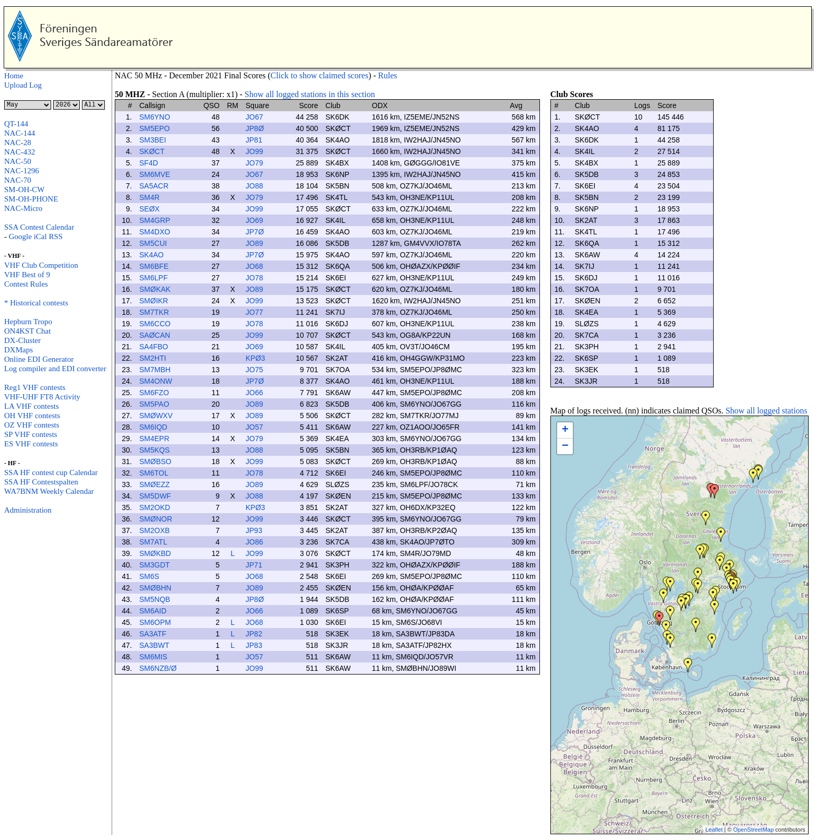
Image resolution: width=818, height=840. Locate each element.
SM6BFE (154, 266)
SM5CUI (153, 243)
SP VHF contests (30, 434)
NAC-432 (19, 152)
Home (13, 76)
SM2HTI (152, 358)
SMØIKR (153, 301)
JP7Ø (255, 232)
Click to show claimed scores (320, 75)
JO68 (254, 266)
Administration (28, 510)
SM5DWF (155, 496)
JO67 (254, 117)
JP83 (254, 645)
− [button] (565, 446)
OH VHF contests (32, 415)
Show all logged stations (767, 410)
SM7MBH (155, 369)
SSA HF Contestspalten (41, 482)
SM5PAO (154, 404)
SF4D (148, 163)
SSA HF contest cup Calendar (51, 472)
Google (20, 236)
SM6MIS (153, 657)
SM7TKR (154, 312)
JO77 (254, 312)
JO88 (254, 186)
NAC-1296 (21, 171)
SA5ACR (154, 186)
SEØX (149, 209)
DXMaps (18, 350)
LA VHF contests (31, 406)
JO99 (254, 151)
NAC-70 (17, 180)
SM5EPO (154, 128)
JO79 (254, 163)
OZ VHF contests (31, 425)
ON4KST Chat (27, 331)
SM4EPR (154, 438)
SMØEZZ (154, 484)
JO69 (254, 220)
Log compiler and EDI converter (55, 368)
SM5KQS (154, 450)
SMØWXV (156, 415)
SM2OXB (154, 530)
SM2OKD (154, 507)
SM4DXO (154, 232)
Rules (387, 75)
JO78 (254, 278)
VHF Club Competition (41, 265)
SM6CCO (155, 324)
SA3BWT (154, 645)
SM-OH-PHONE (31, 199)
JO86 (254, 542)
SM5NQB (154, 599)
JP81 (254, 140)
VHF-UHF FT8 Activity (42, 397)
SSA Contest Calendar (39, 227)
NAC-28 (17, 142)
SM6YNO (154, 117)
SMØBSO (155, 461)
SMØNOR (155, 519)
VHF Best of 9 (27, 274)
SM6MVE (154, 174)
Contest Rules (26, 284)
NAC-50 (17, 161)
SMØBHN (155, 588)
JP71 (254, 565)
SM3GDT (154, 565)
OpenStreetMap (753, 829)
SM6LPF (153, 278)
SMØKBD (155, 553)
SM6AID (152, 611)
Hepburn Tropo (28, 321)
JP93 (254, 530)
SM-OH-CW (24, 189)
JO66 (254, 392)
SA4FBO (153, 346)
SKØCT (151, 151)
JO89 (254, 243)
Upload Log (23, 85)
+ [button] (565, 430)
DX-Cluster (22, 340)
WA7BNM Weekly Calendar (49, 491)
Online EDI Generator (39, 359)
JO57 (254, 427)
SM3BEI (152, 140)
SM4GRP (154, 220)
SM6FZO (154, 392)
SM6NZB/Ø (158, 668)
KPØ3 (255, 358)
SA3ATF (152, 634)
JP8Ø (255, 128)
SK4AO (151, 255)
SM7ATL (153, 542)
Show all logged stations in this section (310, 94)
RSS (55, 236)
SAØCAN (154, 335)
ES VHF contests (31, 444)
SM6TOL (154, 473)
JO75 (254, 369)
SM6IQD (153, 427)
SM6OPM (155, 622)
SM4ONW (155, 381)
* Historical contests (36, 303)
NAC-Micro (23, 208)
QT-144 (16, 124)
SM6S (149, 576)
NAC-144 (19, 133)
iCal (39, 236)
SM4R (149, 197)
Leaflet (714, 829)
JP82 (254, 634)
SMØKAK (155, 289)
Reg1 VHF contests (34, 387)
